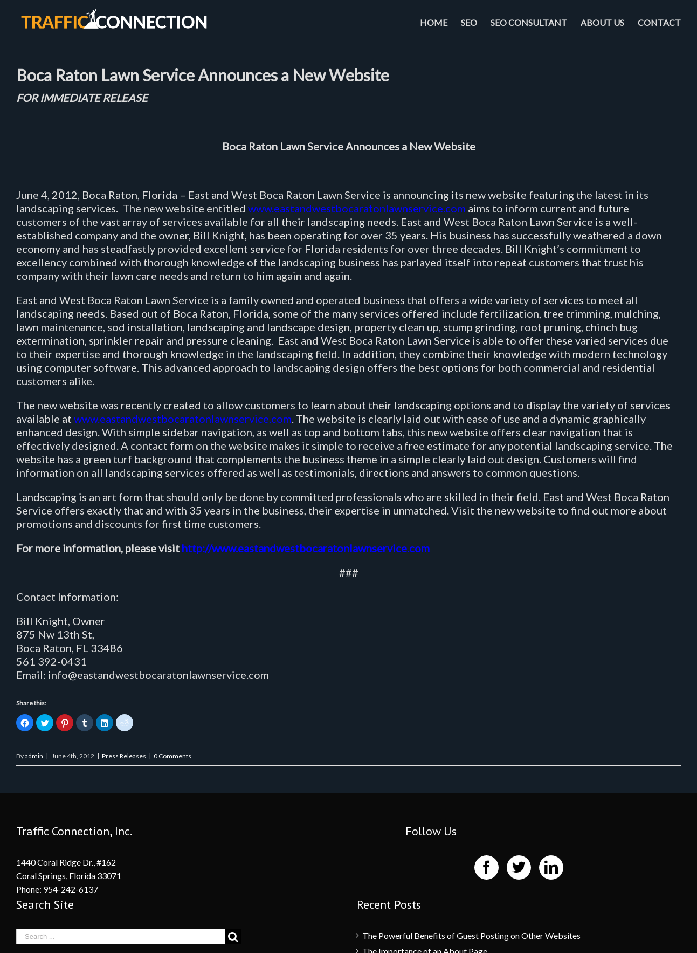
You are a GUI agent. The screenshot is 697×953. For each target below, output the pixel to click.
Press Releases (124, 756)
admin (34, 756)
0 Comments (172, 756)
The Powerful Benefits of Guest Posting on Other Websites (471, 935)
